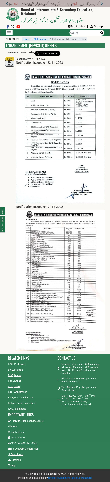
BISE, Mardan (15, 369)
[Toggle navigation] (9, 32)
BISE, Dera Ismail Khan (20, 397)
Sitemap (14, 459)
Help (11, 465)
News (12, 426)
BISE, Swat (14, 386)
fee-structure (16, 437)
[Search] (86, 33)
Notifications (41, 39)
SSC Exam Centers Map (22, 443)
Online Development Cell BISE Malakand (70, 477)
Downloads (15, 454)
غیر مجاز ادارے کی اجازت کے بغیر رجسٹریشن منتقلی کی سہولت (45, 3)
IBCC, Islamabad (17, 408)
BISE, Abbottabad (17, 392)
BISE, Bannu (14, 375)
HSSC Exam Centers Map (23, 448)
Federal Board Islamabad (22, 403)
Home (27, 39)
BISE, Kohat (14, 380)
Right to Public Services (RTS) (26, 420)
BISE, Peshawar (16, 364)
